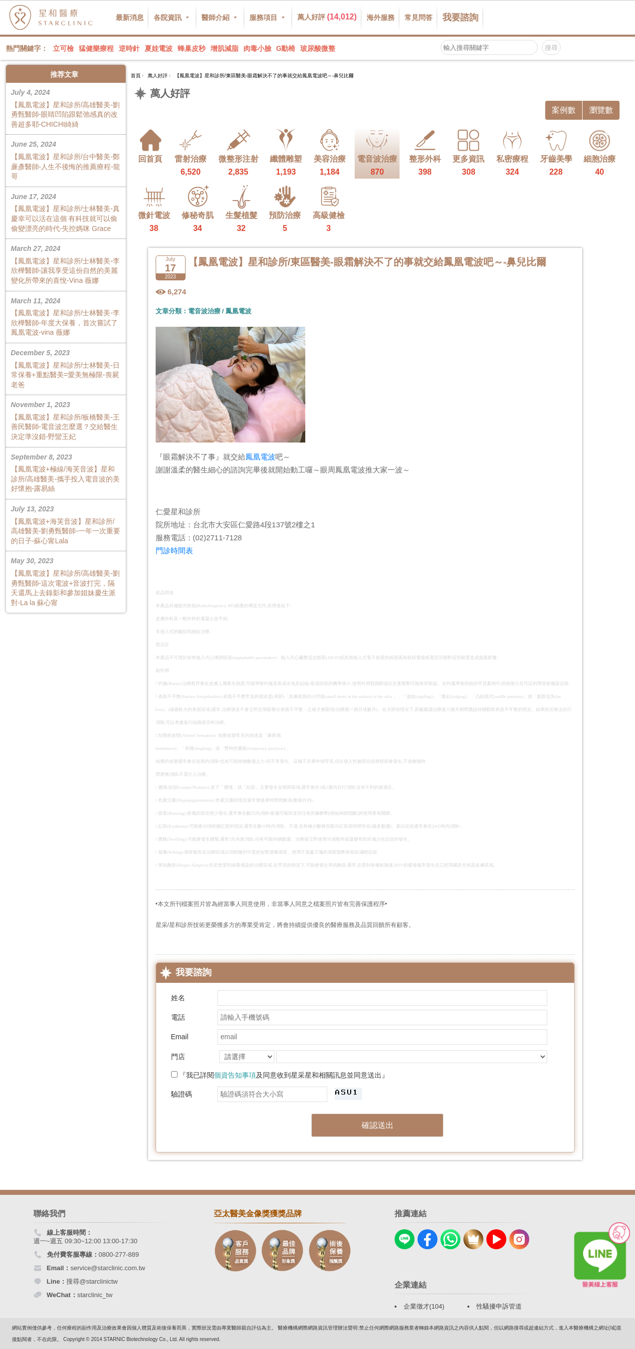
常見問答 (418, 17)
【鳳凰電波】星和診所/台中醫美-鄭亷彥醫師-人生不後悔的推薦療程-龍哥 (66, 160)
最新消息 (130, 17)
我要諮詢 (460, 17)
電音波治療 (204, 311)
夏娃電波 (159, 48)
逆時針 (129, 48)
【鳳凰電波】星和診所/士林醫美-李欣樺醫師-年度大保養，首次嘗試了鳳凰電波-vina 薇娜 (66, 316)
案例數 (564, 110)
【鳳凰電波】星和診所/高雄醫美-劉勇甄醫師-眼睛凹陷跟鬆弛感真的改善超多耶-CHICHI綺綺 (66, 108)
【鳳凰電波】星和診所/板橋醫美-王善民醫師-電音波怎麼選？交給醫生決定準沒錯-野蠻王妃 (66, 420)
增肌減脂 (224, 48)
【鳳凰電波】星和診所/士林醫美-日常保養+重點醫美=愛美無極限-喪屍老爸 (66, 368)
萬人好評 (327, 16)
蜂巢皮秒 (192, 48)
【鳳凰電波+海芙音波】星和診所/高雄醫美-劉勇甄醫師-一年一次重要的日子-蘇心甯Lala (66, 524)
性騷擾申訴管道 (499, 1306)
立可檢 (63, 48)
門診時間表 (174, 550)
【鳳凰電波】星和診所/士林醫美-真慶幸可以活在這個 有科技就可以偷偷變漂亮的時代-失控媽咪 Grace (66, 212)
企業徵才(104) (424, 1306)
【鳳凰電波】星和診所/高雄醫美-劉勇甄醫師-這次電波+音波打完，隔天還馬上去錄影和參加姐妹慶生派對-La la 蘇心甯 (66, 581)
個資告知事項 (235, 1075)
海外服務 (381, 17)
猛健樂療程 (96, 48)
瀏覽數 (601, 110)
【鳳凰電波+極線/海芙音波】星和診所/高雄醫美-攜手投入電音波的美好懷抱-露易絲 (66, 472)
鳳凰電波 (238, 311)
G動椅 (286, 48)
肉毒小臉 (257, 48)
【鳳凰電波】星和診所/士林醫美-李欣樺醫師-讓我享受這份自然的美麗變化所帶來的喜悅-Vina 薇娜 (66, 264)
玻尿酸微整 (317, 48)
